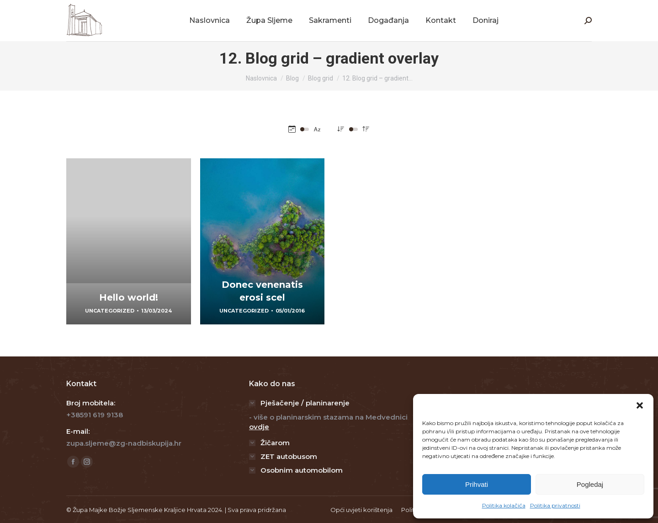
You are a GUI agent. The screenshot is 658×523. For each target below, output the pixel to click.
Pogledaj (590, 484)
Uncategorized (109, 310)
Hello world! (128, 297)
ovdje (259, 426)
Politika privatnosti (555, 505)
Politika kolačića (503, 505)
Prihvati (476, 484)
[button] (639, 405)
